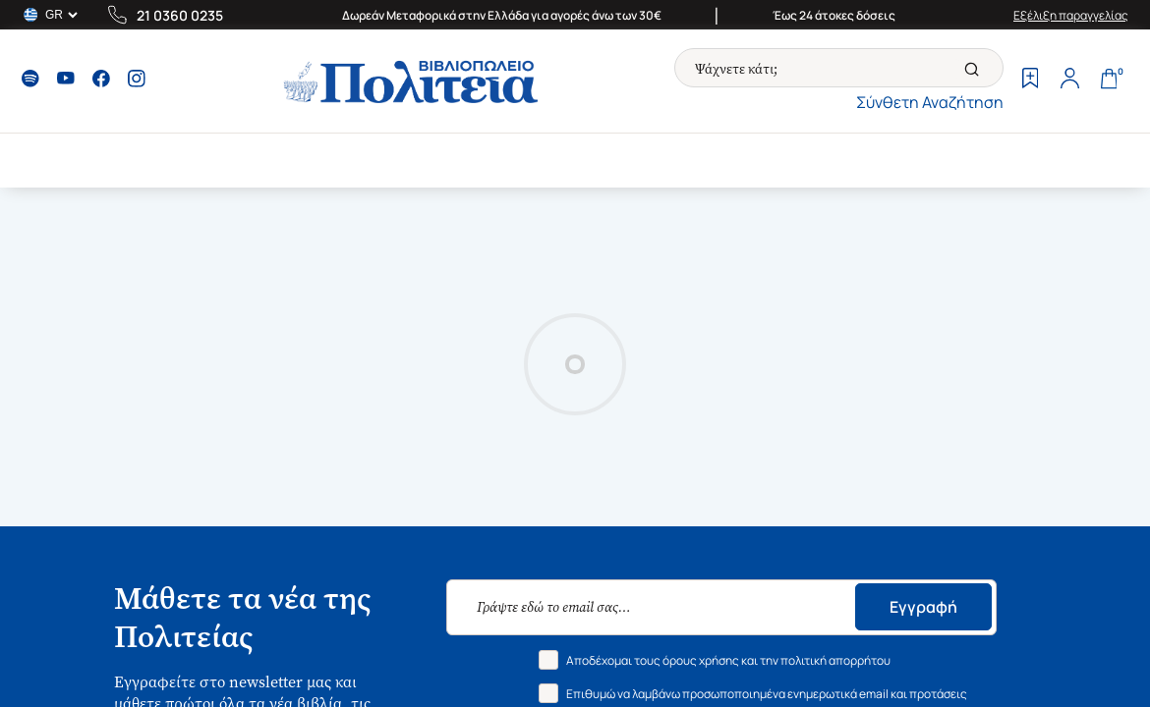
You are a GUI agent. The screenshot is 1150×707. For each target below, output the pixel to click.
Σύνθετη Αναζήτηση (930, 102)
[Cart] (1108, 80)
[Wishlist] (1030, 80)
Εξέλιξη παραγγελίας (1070, 15)
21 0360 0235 (180, 15)
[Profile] (1069, 80)
